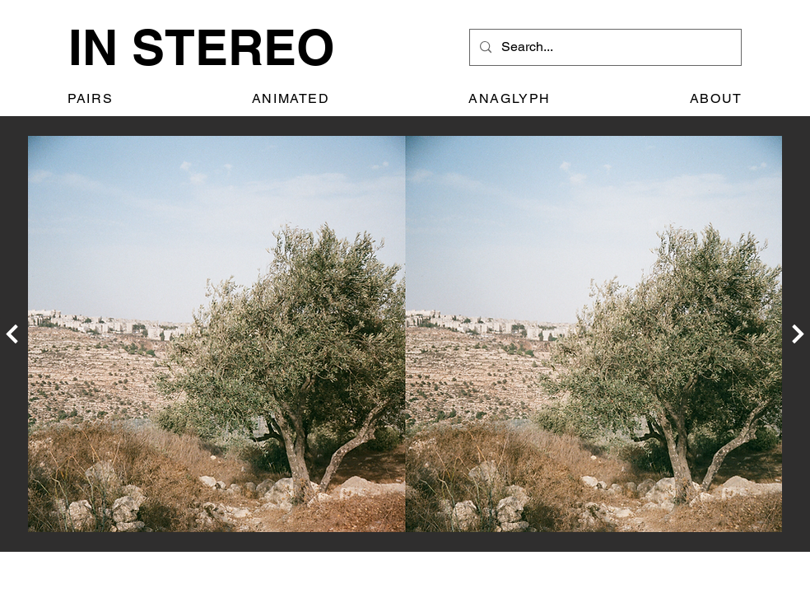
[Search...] (603, 47)
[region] (405, 334)
